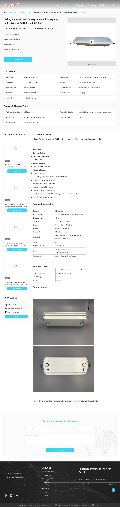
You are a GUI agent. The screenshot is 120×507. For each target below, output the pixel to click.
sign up (110, 484)
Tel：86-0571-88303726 (13, 473)
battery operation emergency (63, 401)
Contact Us (91, 5)
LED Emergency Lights (24, 12)
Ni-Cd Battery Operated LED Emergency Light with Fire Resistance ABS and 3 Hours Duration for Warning (16, 245)
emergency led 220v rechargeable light (85, 401)
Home (58, 5)
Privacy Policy (23, 505)
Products (68, 5)
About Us (79, 5)
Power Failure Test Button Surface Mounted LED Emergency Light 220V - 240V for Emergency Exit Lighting (16, 284)
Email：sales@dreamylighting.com (16, 477)
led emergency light (45, 401)
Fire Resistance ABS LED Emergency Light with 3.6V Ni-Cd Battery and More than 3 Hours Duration (16, 167)
